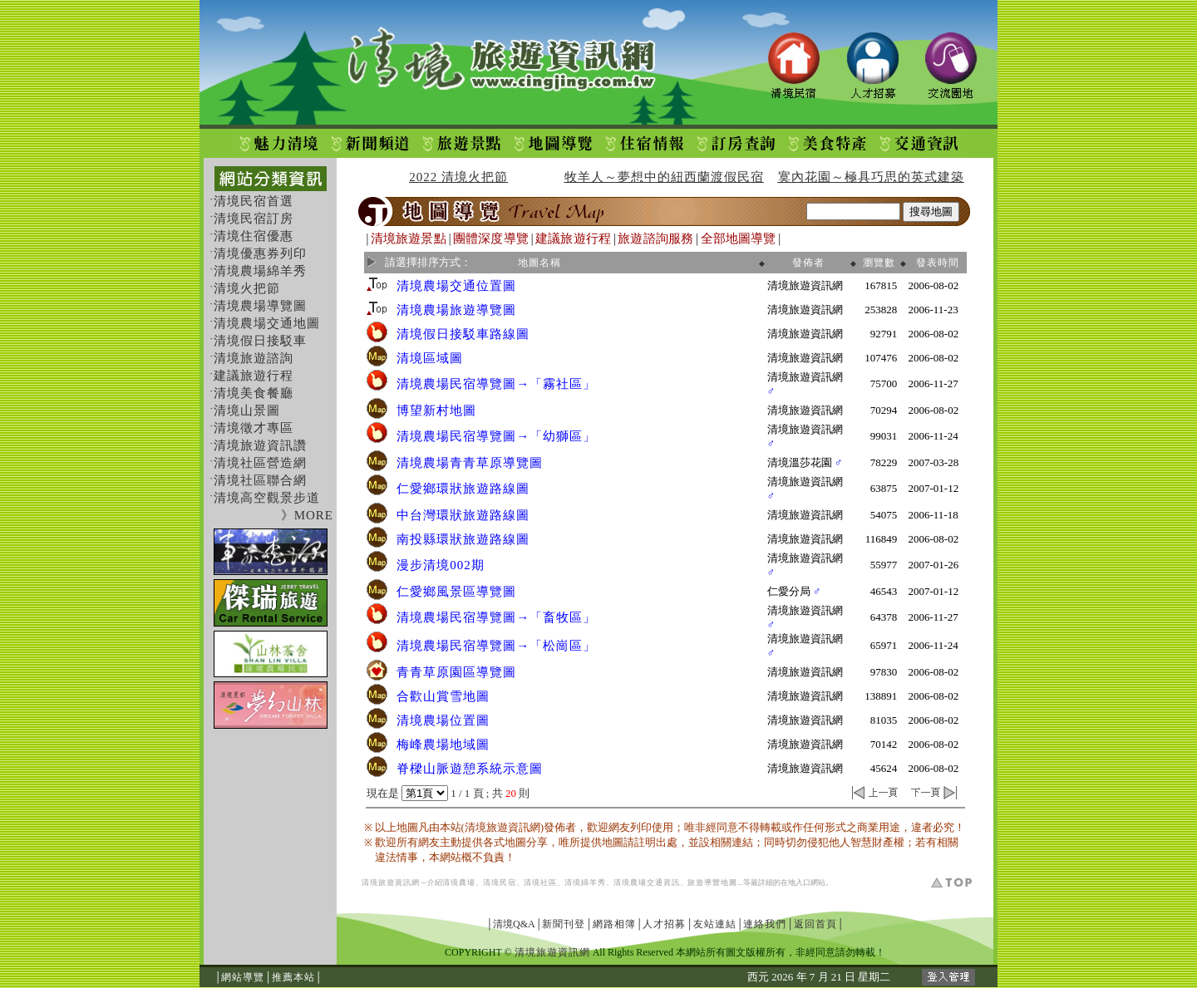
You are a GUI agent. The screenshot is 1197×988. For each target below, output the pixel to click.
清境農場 (458, 882)
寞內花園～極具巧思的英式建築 (871, 177)
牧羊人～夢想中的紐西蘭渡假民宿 (664, 177)
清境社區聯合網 (260, 480)
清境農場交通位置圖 (456, 285)
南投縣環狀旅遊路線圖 (463, 539)
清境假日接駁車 (260, 340)
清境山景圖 (247, 410)
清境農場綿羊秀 (260, 271)
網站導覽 (242, 977)
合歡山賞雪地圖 (443, 696)
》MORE (307, 515)
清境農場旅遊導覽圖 (456, 310)
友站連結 (714, 924)
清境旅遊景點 (408, 238)
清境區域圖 (430, 358)
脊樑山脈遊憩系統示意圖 (470, 768)
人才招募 (664, 924)
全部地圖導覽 (738, 238)
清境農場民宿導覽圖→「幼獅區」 (496, 436)
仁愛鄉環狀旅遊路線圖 (463, 488)
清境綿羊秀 (585, 882)
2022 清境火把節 (458, 177)
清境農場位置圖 (443, 720)
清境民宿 (499, 882)
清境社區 (540, 882)
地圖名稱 (539, 262)
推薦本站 (293, 977)
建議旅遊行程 (253, 375)
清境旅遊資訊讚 (260, 445)
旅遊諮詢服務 (655, 238)
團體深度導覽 (491, 238)
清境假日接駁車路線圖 (463, 334)
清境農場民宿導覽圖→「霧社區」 (496, 384)
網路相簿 (614, 924)
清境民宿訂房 (253, 218)
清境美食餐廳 (253, 393)
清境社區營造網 (260, 462)
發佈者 (808, 262)
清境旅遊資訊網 (391, 882)
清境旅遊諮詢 (253, 358)
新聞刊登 (563, 924)
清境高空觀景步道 (267, 497)
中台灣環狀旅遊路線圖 (463, 515)
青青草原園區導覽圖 (456, 672)
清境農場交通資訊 (646, 882)
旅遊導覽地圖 (712, 882)
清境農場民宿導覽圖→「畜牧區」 (496, 617)
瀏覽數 (879, 262)
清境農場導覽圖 (260, 305)
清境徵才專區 (253, 428)
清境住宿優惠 (253, 236)
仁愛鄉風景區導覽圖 (456, 591)
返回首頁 (815, 924)
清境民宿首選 (253, 201)
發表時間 (937, 262)
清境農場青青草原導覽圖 (470, 462)
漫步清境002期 (441, 565)
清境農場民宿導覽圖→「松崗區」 (496, 645)
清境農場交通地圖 (267, 323)
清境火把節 (247, 288)
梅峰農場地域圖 (443, 744)
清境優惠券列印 (260, 253)
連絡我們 (764, 924)
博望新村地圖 (436, 410)
